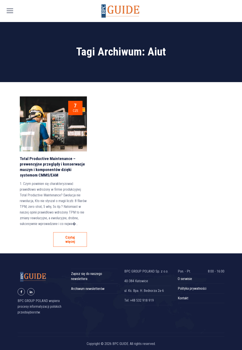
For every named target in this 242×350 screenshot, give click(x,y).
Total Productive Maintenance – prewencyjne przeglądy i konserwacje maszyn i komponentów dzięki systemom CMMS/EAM (52, 167)
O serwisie (185, 279)
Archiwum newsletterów (87, 289)
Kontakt (183, 298)
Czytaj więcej (70, 239)
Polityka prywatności (192, 288)
